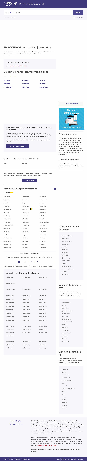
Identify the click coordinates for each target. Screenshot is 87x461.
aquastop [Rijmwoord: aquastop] (6, 206)
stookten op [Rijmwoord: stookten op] (26, 345)
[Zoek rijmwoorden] (21, 12)
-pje (63, 383)
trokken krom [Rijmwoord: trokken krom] (10, 332)
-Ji (62, 394)
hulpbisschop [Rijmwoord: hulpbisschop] (7, 238)
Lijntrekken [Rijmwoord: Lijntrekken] (65, 238)
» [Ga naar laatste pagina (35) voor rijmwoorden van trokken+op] (54, 262)
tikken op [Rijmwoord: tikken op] (42, 299)
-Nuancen (65, 375)
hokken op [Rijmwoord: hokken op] (9, 313)
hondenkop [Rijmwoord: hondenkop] (7, 235)
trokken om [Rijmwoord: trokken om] (43, 277)
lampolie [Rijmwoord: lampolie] (64, 249)
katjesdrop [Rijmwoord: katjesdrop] (25, 241)
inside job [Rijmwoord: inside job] (25, 238)
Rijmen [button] (78, 12)
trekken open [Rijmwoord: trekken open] (26, 326)
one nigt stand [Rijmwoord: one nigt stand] (66, 241)
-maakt (64, 397)
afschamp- (65, 330)
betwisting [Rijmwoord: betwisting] (65, 255)
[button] (55, 189)
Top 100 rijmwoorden (71, 103)
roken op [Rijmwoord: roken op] (25, 302)
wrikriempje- (65, 302)
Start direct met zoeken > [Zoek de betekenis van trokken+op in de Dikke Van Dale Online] (18, 146)
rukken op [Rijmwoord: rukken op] (25, 320)
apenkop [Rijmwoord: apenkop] (42, 203)
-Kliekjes (64, 402)
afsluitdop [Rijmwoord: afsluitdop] (7, 200)
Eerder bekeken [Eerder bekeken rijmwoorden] (9, 18)
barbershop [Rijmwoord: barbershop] (43, 209)
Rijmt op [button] (7, 12)
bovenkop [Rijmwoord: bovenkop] (25, 216)
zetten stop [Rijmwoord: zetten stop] (44, 87)
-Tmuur (64, 405)
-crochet (64, 386)
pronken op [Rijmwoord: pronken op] (26, 295)
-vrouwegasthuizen (67, 388)
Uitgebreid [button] (79, 18)
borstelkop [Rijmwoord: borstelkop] (7, 216)
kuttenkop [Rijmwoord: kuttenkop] (43, 247)
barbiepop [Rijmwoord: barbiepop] (7, 212)
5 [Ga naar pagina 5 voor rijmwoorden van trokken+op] (31, 262)
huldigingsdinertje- (67, 322)
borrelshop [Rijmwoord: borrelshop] (43, 212)
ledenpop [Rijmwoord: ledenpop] (7, 84)
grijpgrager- (65, 313)
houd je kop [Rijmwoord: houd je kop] (45, 235)
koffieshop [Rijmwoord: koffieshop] (25, 244)
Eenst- (63, 338)
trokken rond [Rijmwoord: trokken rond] (43, 332)
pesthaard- (65, 336)
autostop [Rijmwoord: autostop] (25, 80)
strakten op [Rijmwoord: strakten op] (42, 345)
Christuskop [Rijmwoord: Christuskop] (7, 219)
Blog (58, 459)
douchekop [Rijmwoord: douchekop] (25, 222)
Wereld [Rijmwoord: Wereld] (64, 272)
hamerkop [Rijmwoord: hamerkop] (25, 231)
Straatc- (64, 316)
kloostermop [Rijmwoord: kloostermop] (7, 244)
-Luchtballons (66, 377)
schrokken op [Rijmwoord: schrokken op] (10, 326)
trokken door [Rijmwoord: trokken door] (10, 329)
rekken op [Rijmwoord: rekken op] (25, 299)
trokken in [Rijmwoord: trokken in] (42, 316)
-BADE (64, 400)
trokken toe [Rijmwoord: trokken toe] (43, 289)
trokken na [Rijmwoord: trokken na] (42, 320)
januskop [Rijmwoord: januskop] (42, 238)
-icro (63, 391)
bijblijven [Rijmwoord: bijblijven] (64, 252)
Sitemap (63, 459)
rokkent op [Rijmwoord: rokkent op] (26, 313)
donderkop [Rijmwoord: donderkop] (7, 222)
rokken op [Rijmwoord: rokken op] (9, 277)
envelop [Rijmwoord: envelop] (42, 80)
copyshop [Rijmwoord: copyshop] (43, 219)
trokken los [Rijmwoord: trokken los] (26, 289)
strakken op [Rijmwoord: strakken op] (10, 289)
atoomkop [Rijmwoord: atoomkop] (43, 206)
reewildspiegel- (66, 333)
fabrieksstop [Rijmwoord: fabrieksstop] (43, 228)
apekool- (64, 327)
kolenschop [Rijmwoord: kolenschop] (43, 244)
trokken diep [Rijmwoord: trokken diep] (43, 326)
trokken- (25, 163)
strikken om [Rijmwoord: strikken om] (26, 348)
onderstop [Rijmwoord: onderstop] (25, 84)
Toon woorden (30, 180)
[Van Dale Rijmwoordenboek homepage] (11, 4)
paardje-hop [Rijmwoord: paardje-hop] (8, 87)
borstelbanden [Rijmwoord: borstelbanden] (66, 260)
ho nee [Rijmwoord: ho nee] (64, 247)
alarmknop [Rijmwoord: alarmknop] (7, 203)
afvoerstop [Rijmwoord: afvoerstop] (43, 200)
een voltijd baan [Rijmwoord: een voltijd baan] (67, 236)
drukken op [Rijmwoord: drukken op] (10, 306)
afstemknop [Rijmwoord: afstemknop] (25, 200)
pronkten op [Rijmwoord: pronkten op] (10, 341)
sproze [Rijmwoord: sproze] (64, 263)
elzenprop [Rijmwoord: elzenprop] (7, 228)
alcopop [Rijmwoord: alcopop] (24, 203)
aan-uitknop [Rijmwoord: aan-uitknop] (7, 196)
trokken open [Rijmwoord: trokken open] (10, 283)
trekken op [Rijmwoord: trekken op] (26, 277)
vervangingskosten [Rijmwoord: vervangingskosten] (68, 269)
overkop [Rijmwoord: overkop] (43, 84)
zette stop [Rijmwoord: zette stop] (25, 87)
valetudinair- (66, 319)
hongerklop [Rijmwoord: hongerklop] (25, 235)
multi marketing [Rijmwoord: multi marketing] (67, 266)
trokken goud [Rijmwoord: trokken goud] (26, 329)
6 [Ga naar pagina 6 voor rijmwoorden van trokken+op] (34, 262)
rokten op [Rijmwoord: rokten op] (25, 316)
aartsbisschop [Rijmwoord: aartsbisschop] (26, 196)
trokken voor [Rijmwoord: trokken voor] (10, 336)
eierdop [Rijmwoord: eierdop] (42, 225)
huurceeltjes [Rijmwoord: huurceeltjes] (65, 244)
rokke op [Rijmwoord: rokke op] (25, 306)
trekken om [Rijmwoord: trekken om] (43, 306)
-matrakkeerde (66, 380)
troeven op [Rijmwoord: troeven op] (42, 310)
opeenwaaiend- (66, 311)
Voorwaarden (78, 459)
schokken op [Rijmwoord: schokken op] (10, 345)
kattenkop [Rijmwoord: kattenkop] (43, 241)
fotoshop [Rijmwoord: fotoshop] (6, 231)
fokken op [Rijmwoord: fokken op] (9, 310)
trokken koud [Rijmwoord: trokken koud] (43, 329)
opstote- (64, 324)
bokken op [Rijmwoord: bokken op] (10, 295)
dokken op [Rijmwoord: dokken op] (10, 299)
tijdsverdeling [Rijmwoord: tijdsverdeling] (66, 258)
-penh (63, 408)
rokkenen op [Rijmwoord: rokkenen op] (42, 341)
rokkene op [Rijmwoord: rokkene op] (26, 310)
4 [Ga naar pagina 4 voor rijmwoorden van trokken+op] (28, 262)
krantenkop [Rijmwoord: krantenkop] (7, 247)
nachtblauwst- (66, 341)
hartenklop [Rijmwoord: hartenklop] (43, 231)
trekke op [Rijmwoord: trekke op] (42, 302)
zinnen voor (17, 66)
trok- (5, 163)
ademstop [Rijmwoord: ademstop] (43, 196)
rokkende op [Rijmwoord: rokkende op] (26, 341)
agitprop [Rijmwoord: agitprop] (7, 80)
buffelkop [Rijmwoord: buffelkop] (43, 216)
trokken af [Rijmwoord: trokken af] (42, 313)
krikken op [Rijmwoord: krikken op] (10, 316)
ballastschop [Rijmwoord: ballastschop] (7, 209)
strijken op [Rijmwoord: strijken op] (9, 348)
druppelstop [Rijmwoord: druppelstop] (25, 225)
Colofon (70, 459)
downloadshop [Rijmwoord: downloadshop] (44, 222)
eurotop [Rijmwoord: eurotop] (24, 228)
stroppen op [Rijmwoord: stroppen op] (42, 348)
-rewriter (64, 369)
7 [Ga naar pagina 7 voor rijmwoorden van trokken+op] (37, 262)
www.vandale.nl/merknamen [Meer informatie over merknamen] (47, 445)
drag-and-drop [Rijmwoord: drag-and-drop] (8, 225)
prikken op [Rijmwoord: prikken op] (10, 320)
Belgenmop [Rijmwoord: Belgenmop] (25, 212)
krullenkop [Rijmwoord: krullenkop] (25, 247)
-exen (63, 372)
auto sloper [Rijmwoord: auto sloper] (65, 274)
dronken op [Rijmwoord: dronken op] (10, 302)
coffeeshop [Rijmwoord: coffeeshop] (25, 219)
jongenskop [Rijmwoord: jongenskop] (7, 241)
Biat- (63, 305)
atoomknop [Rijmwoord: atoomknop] (25, 206)
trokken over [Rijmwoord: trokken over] (26, 332)
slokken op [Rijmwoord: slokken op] (42, 295)
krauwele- (65, 308)
